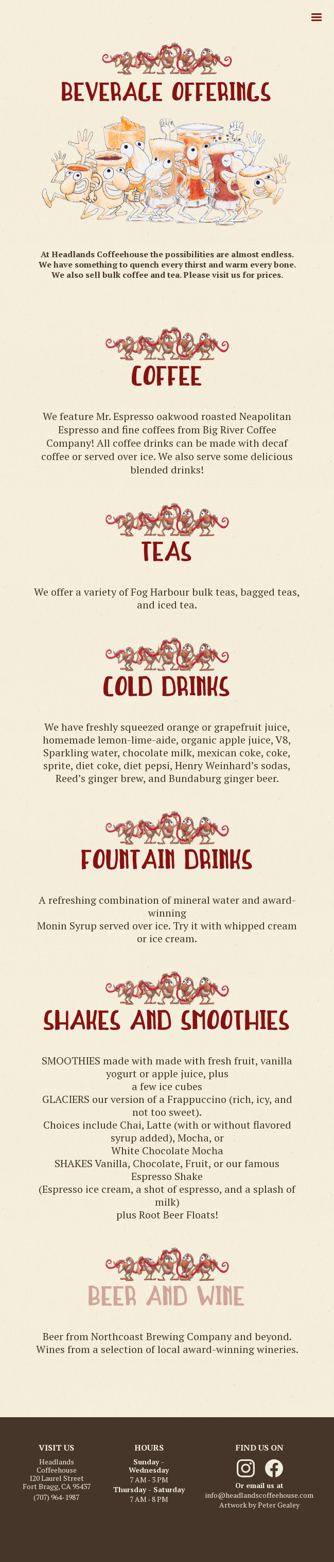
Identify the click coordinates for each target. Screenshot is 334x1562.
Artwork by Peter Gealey (259, 1505)
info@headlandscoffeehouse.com (259, 1495)
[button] (316, 17)
